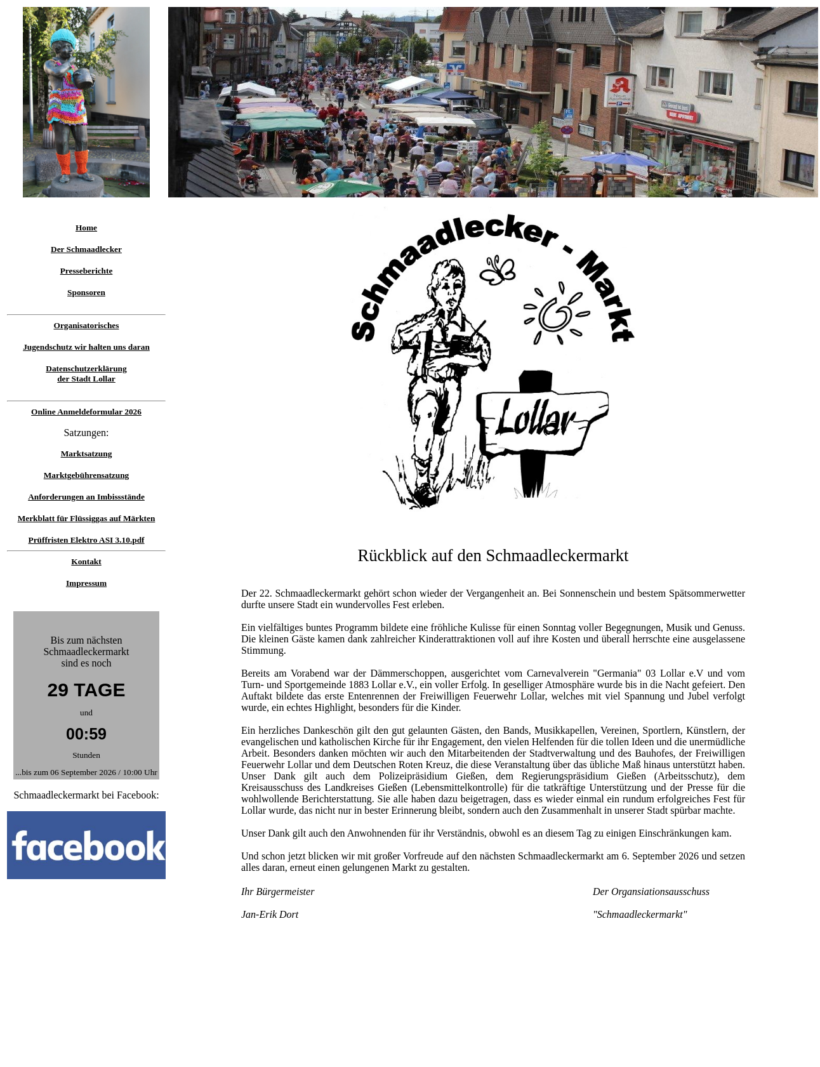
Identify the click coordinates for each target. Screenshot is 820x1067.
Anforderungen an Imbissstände (86, 496)
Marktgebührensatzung (86, 475)
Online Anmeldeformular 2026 (86, 411)
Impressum (86, 583)
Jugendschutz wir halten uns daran (86, 347)
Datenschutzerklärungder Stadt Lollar (86, 373)
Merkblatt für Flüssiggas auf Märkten (86, 518)
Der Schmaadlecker (86, 249)
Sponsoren (86, 292)
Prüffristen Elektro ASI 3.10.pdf (86, 540)
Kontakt (86, 561)
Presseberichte (86, 270)
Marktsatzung (86, 453)
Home (86, 227)
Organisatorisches (86, 325)
